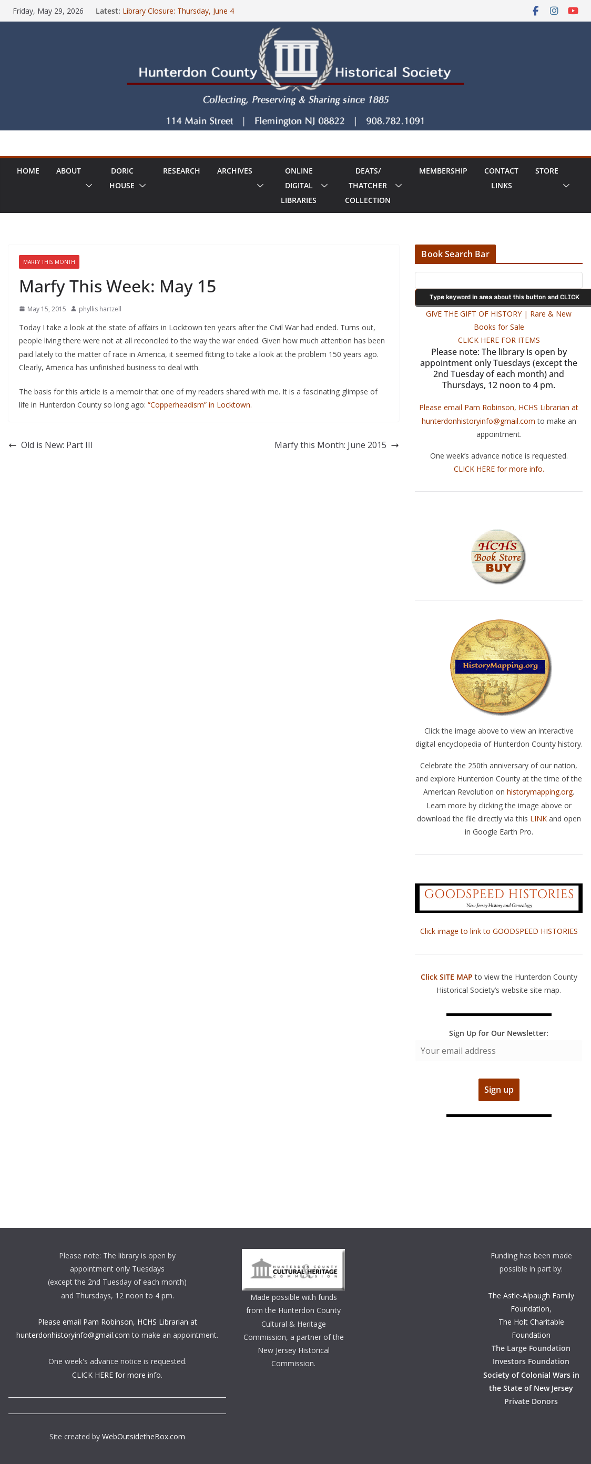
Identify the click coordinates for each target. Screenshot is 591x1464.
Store (546, 171)
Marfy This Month (49, 262)
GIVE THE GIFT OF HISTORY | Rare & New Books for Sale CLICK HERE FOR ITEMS (499, 327)
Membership (443, 171)
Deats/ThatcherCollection (368, 185)
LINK (538, 819)
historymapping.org (540, 792)
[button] (87, 186)
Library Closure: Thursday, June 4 (178, 11)
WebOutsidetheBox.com (143, 1436)
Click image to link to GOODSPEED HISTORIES (499, 931)
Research (181, 171)
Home (28, 171)
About (68, 171)
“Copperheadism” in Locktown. (200, 405)
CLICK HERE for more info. (499, 469)
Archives (234, 171)
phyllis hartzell (100, 308)
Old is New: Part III (50, 445)
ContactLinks (501, 178)
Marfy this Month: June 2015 (336, 445)
